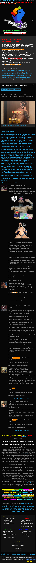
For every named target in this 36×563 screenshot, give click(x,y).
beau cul (24, 137)
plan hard (10, 171)
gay (29, 151)
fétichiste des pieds (28, 149)
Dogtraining (28, 490)
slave (12, 174)
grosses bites (27, 152)
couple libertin (18, 141)
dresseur (8, 146)
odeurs (26, 167)
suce (31, 175)
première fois (27, 171)
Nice (8, 505)
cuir (30, 72)
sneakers (17, 73)
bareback (5, 72)
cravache (24, 141)
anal (19, 134)
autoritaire (28, 135)
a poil (6, 134)
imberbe (31, 154)
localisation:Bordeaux (14, 158)
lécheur (32, 157)
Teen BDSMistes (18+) (9, 518)
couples (16, 79)
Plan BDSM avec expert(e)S (9, 539)
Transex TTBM (18, 550)
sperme (17, 175)
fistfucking (13, 151)
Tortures (26, 488)
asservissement (18, 135)
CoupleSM (18, 548)
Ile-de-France (25, 154)
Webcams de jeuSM (27, 536)
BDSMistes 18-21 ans (9, 520)
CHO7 (2, 141)
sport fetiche (23, 175)
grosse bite (23, 77)
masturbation (8, 166)
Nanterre (7, 167)
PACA (29, 167)
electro (4, 73)
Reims (7, 506)
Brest (19, 509)
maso (13, 163)
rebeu (6, 172)
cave (20, 140)
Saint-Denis (21, 508)
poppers (22, 171)
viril (31, 178)
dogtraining (20, 75)
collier (7, 141)
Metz (23, 511)
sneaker (16, 174)
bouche (3, 140)
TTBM (23, 73)
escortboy (19, 148)
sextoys (21, 79)
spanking (12, 77)
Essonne (24, 148)
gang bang (25, 151)
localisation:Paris (5, 161)
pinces (22, 169)
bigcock (31, 137)
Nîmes (9, 508)
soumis (3, 175)
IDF (21, 154)
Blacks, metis (8, 490)
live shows (6, 158)
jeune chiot (18, 155)
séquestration (4, 174)
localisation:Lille (5, 160)
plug (14, 171)
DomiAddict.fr (30, 482)
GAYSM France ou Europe (27, 523)
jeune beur (12, 155)
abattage (10, 134)
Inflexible (22, 85)
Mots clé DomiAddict (8, 131)
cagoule (16, 140)
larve (22, 157)
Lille (2, 158)
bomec (20, 138)
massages (30, 164)
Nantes (11, 167)
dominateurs (15, 145)
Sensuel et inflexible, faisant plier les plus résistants (15, 125)
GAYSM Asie (27, 524)
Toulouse (9, 177)
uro (32, 75)
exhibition (3, 149)
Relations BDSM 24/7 (9, 537)
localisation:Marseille (23, 160)
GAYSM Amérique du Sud (27, 526)
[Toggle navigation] (32, 20)
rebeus (10, 172)
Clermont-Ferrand (12, 509)
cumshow (3, 143)
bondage (25, 72)
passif (11, 169)
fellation (8, 149)
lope (25, 161)
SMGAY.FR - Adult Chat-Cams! (21, 303)
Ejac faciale (8, 492)
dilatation (16, 143)
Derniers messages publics (10, 183)
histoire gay (11, 154)
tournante (14, 177)
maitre (30, 161)
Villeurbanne (14, 508)
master (3, 166)
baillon (2, 137)
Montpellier (28, 166)
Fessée (18, 492)
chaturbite (25, 140)
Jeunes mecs (27, 492)
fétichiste (20, 149)
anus (2, 135)
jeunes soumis (7, 157)
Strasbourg (23, 505)
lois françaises (24, 453)
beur (28, 137)
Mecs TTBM (18, 495)
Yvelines (7, 180)
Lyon (28, 161)
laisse (16, 157)
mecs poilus (9, 79)
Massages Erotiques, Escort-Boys (12, 85)
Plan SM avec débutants (9, 531)
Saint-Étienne (18, 506)
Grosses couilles (18, 497)
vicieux (21, 178)
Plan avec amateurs (9, 532)
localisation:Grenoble (25, 158)
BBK (18, 137)
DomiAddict (3, 85)
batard (15, 137)
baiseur (6, 137)
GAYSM (24, 436)
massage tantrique (23, 164)
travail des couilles (22, 177)
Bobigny (12, 138)
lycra (4, 77)
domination (21, 145)
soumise (7, 175)
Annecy (13, 511)
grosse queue (19, 152)
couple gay (12, 141)
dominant (3, 145)
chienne (31, 140)
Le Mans (26, 508)
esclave (27, 70)
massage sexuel (15, 164)
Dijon (32, 506)
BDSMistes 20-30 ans (9, 521)
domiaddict (31, 143)
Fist (22, 492)
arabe (12, 135)
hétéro (6, 154)
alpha (16, 134)
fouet (17, 151)
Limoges (26, 509)
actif (23, 70)
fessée (9, 73)
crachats (10, 72)
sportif (27, 175)
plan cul (6, 171)
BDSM (20, 137)
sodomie (30, 174)
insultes (8, 155)
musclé (3, 167)
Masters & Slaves (18, 547)
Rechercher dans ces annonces (11, 89)
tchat (6, 177)
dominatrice (5, 75)
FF (4, 151)
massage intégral (29, 163)
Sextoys (31, 495)
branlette (7, 140)
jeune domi (23, 155)
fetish (2, 151)
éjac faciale (22, 146)
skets (9, 174)
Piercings (4, 495)
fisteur (8, 151)
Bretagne (12, 140)
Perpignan (18, 511)
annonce (22, 134)
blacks (8, 138)
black (5, 138)
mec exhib (18, 166)
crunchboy (29, 141)
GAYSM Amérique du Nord (26, 520)
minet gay (23, 166)
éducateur (17, 146)
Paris (32, 167)
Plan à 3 (29, 169)
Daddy (7, 143)
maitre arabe (4, 163)
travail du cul (8, 178)
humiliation (28, 75)
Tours (22, 509)
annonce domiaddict (29, 134)
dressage (3, 146)
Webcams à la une (18, 544)
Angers (5, 508)
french (20, 151)
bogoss (16, 138)
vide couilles (26, 178)
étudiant (29, 148)
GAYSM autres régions (26, 521)
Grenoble (8, 152)
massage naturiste (5, 164)
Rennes (3, 506)
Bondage (15, 490)
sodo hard (24, 174)
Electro (13, 492)
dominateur (13, 75)
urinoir (16, 178)
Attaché (16, 488)
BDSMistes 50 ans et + (9, 525)
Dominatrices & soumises (18, 545)
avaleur (33, 135)
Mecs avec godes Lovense (10, 499)
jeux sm (13, 157)
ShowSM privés (27, 531)
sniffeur (20, 174)
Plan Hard (11, 495)
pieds (17, 77)
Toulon (23, 506)
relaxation (23, 172)
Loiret (22, 161)
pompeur (18, 171)
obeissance (16, 167)
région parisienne (16, 172)
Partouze (7, 169)
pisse (20, 72)
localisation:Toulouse (15, 161)
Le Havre (12, 506)
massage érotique (20, 163)
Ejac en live (25, 495)
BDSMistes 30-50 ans (9, 523)
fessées (16, 149)
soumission (29, 73)
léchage (28, 157)
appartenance (7, 135)
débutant (11, 143)
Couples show (28, 497)
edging (16, 72)
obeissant (21, 167)
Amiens (31, 509)
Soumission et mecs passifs (25, 499)
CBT (26, 79)
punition (30, 79)
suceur (3, 177)
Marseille (10, 163)
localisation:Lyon (14, 160)
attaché (24, 135)
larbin (19, 157)
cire (5, 141)
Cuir (23, 490)
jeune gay (28, 155)
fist (13, 73)
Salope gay (28, 172)
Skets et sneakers (8, 497)
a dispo (3, 134)
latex (8, 77)
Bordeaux (29, 138)
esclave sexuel (13, 148)
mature (13, 166)
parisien (3, 169)
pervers (15, 169)
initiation (3, 155)
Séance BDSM (6, 70)
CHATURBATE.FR (25, 558)
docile (20, 143)
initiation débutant (16, 70)
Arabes (31, 488)
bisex (2, 138)
